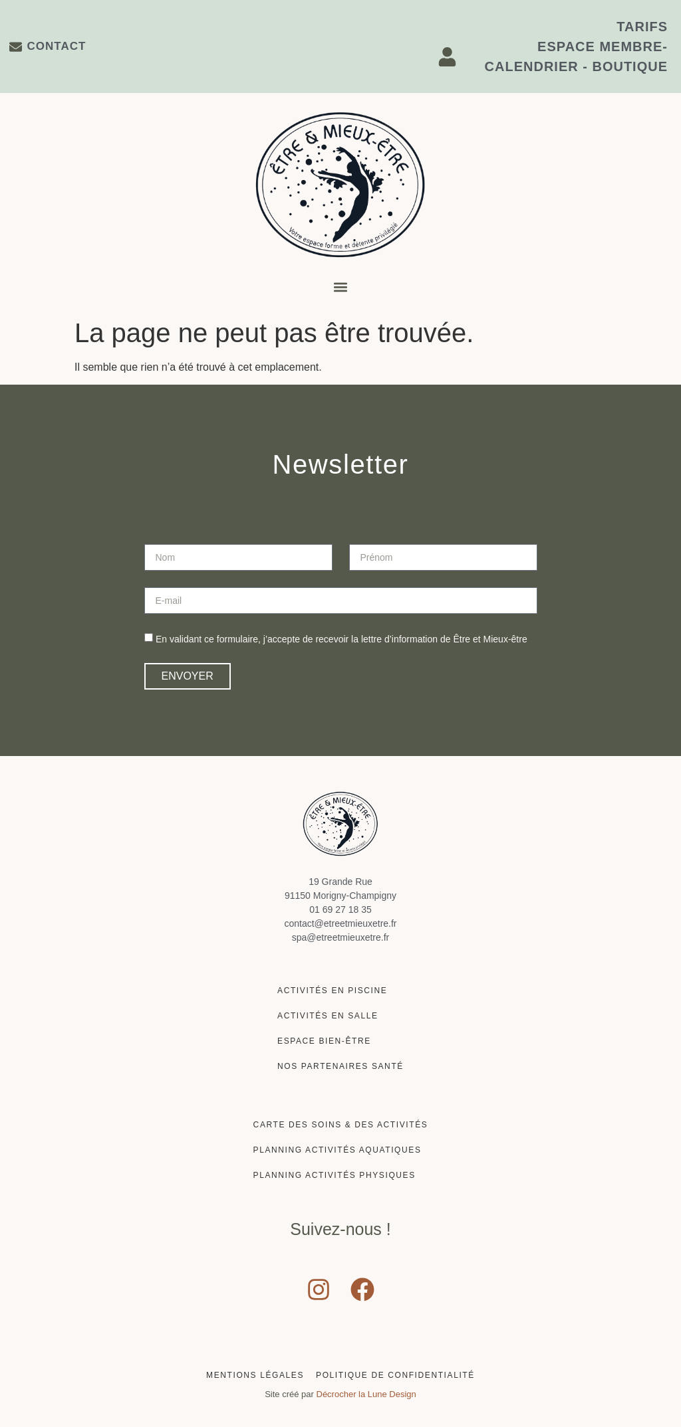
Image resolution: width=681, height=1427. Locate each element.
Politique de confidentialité (395, 1375)
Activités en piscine (332, 990)
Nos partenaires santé (340, 1066)
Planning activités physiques (334, 1175)
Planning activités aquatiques (337, 1150)
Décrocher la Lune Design (366, 1394)
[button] (341, 287)
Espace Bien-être (324, 1041)
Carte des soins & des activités (340, 1124)
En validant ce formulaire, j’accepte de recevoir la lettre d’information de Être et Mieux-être (341, 639)
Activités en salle (327, 1015)
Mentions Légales (255, 1375)
